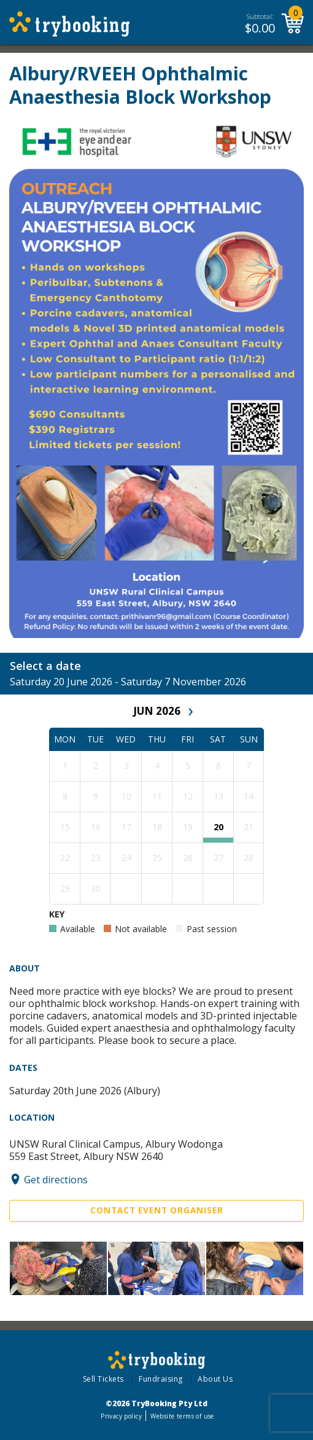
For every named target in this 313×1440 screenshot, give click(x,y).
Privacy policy (121, 1416)
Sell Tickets (103, 1379)
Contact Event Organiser (156, 1210)
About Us (215, 1379)
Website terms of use (182, 1416)
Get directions (56, 1179)
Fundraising (161, 1379)
